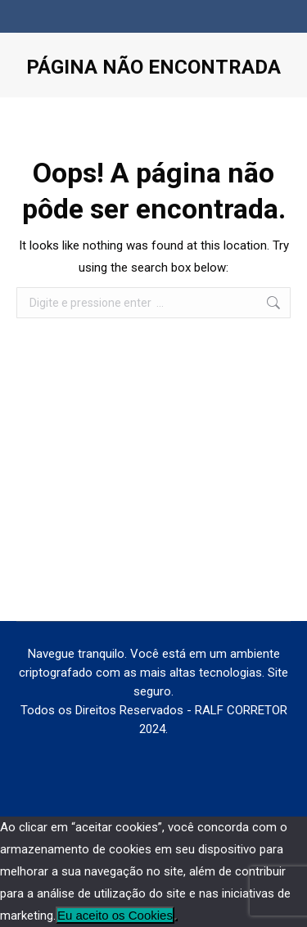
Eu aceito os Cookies (115, 915)
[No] (176, 919)
